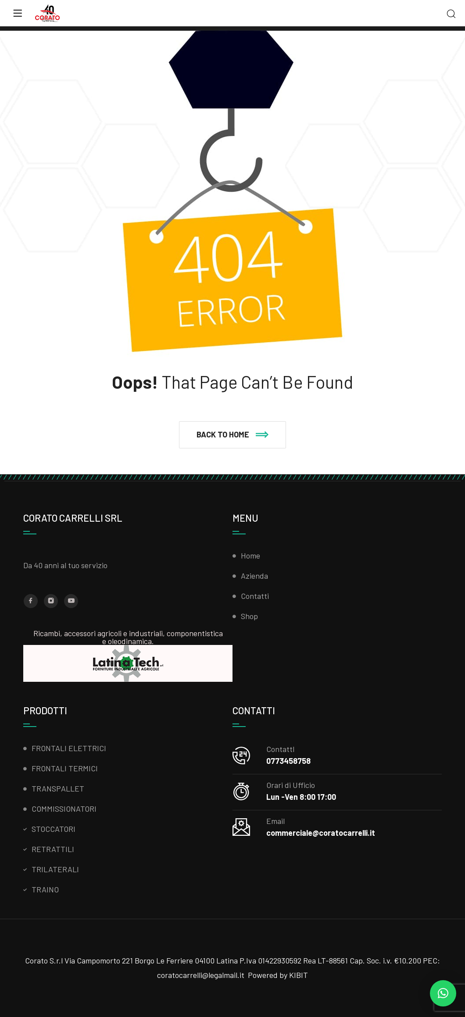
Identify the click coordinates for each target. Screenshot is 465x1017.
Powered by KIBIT (278, 975)
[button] (232, 434)
